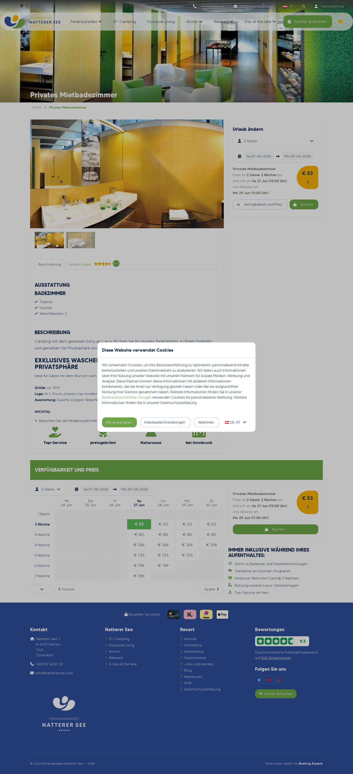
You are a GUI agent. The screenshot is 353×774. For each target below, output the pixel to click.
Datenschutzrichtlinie (119, 397)
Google (144, 397)
